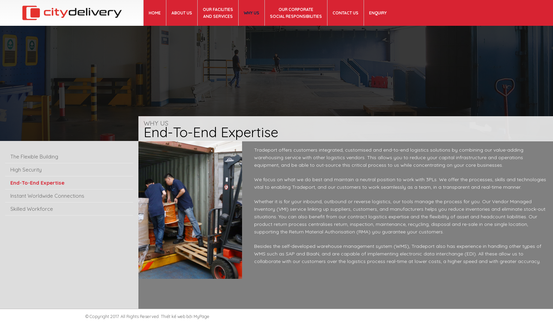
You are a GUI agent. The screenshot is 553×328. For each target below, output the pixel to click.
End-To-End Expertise (37, 182)
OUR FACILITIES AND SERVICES (218, 13)
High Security (26, 169)
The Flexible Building (34, 156)
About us (181, 12)
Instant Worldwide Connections (47, 196)
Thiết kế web (173, 316)
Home (155, 12)
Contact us (345, 12)
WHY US (251, 12)
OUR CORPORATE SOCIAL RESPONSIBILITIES (296, 13)
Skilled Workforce (31, 209)
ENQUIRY (378, 12)
